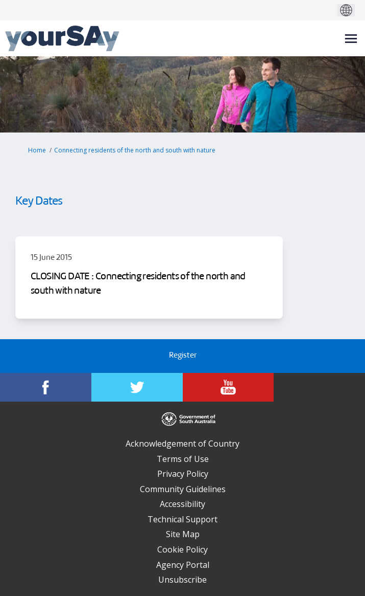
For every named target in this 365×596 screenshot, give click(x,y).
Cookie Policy (182, 549)
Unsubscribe (182, 579)
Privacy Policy (182, 473)
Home (37, 150)
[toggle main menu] (351, 39)
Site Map (183, 534)
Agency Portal (182, 564)
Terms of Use (183, 459)
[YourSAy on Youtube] (228, 387)
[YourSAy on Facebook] (45, 387)
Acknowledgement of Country (182, 443)
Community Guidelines (183, 489)
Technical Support (182, 519)
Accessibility (182, 504)
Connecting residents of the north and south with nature (134, 150)
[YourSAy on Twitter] (137, 387)
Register (183, 356)
